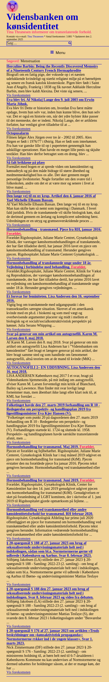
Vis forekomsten (18, 95)
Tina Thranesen (35, 36)
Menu (57, 52)
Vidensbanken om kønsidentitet (42, 21)
